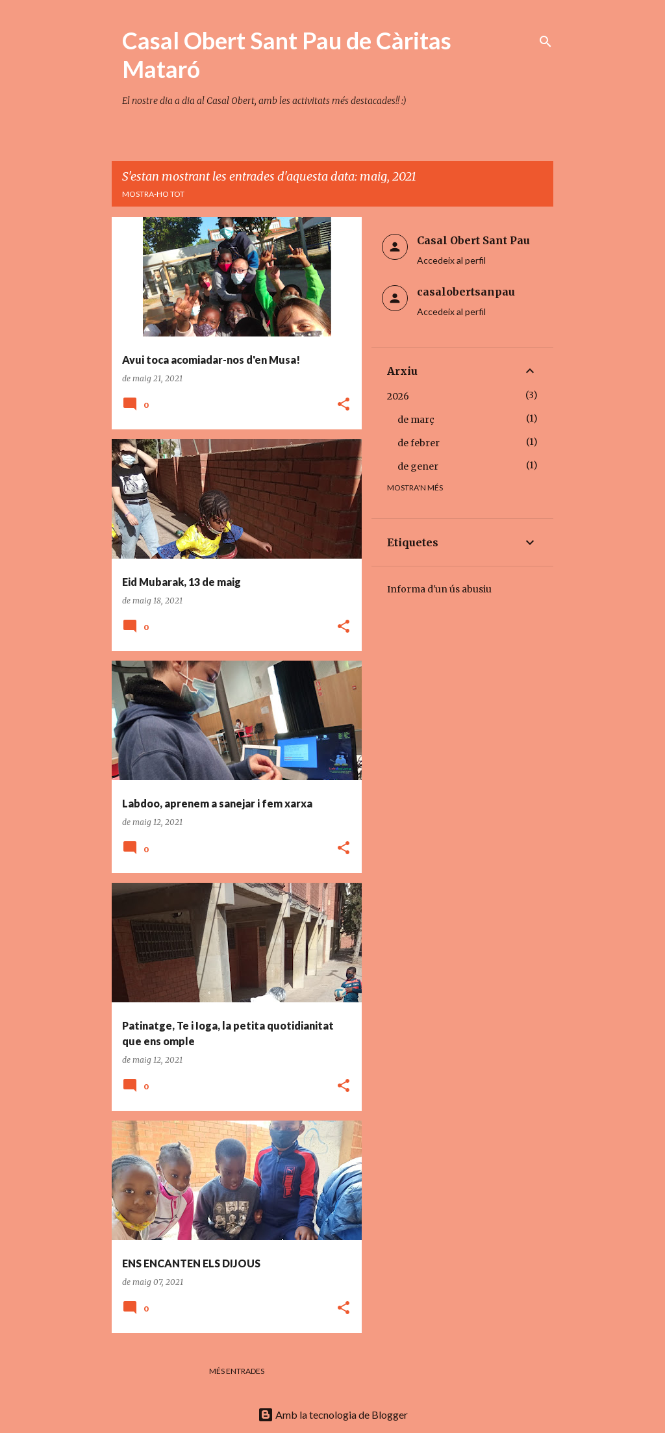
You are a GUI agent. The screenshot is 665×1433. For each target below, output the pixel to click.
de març (415, 419)
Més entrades (236, 1371)
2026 (398, 396)
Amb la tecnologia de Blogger (333, 1414)
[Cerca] (545, 41)
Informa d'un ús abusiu (439, 589)
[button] (343, 405)
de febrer (418, 443)
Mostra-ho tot (153, 194)
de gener (417, 466)
